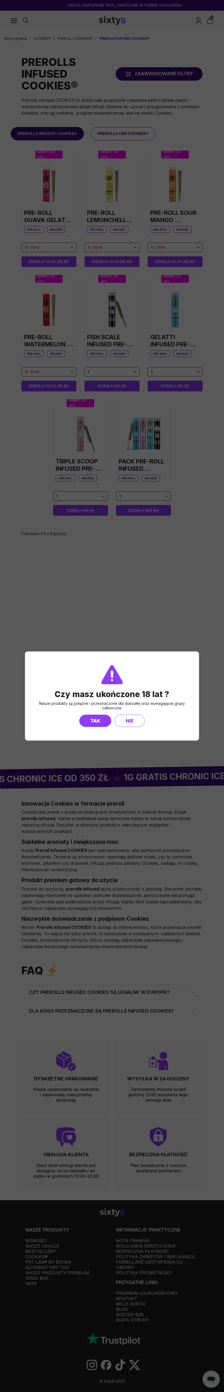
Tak (95, 721)
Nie (130, 721)
